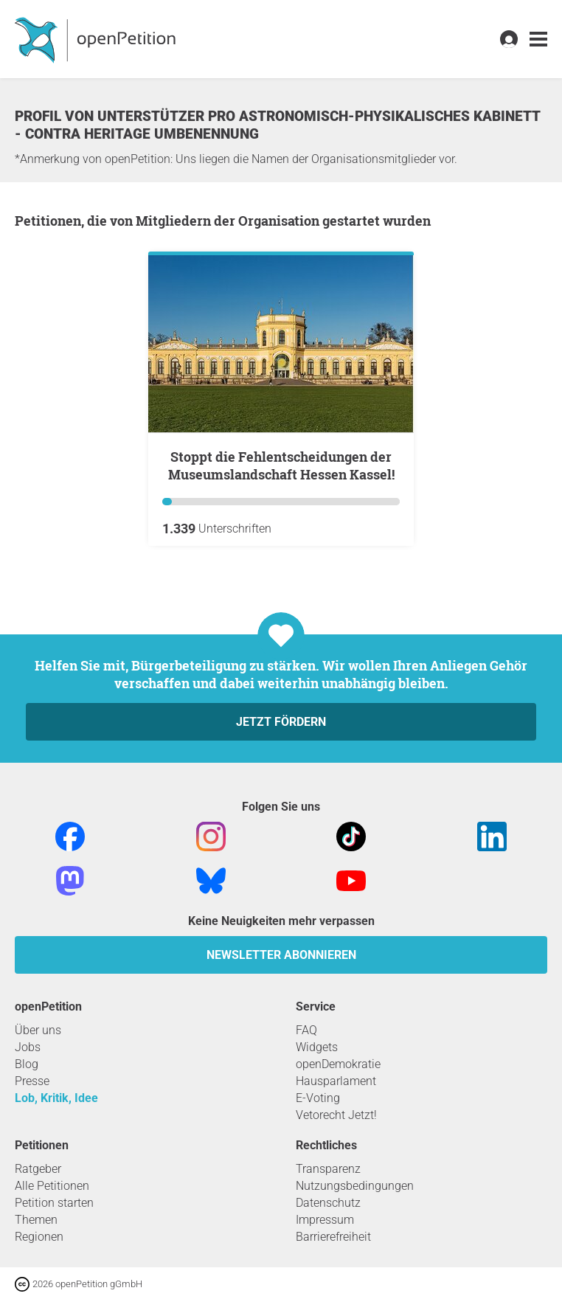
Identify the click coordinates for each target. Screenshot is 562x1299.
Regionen (39, 1237)
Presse (32, 1081)
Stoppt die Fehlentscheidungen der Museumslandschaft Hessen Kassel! (281, 465)
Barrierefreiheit (333, 1237)
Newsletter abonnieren (281, 955)
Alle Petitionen (52, 1186)
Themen (36, 1220)
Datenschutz (328, 1203)
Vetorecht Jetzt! (336, 1115)
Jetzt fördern (281, 722)
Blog (26, 1064)
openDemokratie (338, 1064)
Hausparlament (336, 1081)
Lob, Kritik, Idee (56, 1098)
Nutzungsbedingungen (355, 1186)
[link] (538, 39)
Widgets (317, 1047)
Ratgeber (38, 1169)
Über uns (38, 1030)
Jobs (28, 1047)
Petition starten (54, 1203)
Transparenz (328, 1169)
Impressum (325, 1220)
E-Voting (318, 1098)
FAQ (306, 1030)
